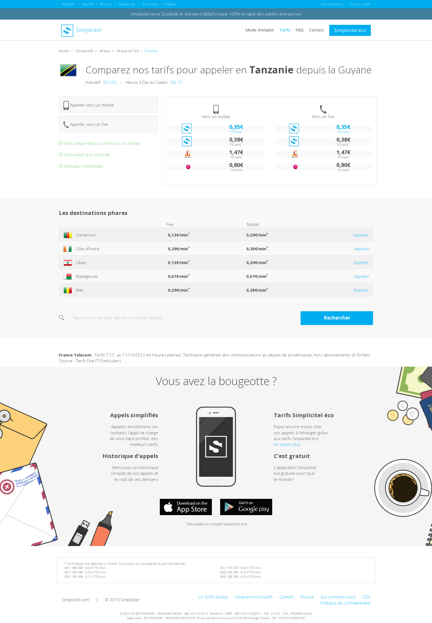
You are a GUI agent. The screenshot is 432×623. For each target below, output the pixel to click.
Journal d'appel (360, 4)
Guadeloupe (127, 4)
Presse (307, 597)
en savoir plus (287, 444)
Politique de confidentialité (345, 603)
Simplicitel (81, 30)
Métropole (68, 4)
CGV (366, 597)
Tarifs (284, 30)
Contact (316, 30)
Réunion (106, 4)
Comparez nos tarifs (253, 597)
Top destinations (332, 4)
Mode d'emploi (259, 30)
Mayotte (87, 4)
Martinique (150, 4)
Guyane (170, 4)
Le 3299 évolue (213, 597)
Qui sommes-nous (338, 597)
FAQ (300, 30)
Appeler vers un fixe (85, 124)
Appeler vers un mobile (88, 105)
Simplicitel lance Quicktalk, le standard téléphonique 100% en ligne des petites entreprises (216, 14)
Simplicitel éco (350, 30)
